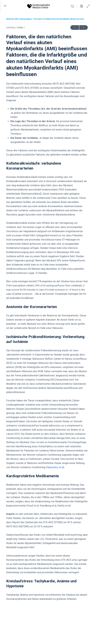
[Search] (73, 6)
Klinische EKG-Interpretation (19, 19)
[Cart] (82, 6)
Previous (74, 28)
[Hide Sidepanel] (87, 6)
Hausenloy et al (55, 467)
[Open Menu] (5, 6)
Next (83, 28)
